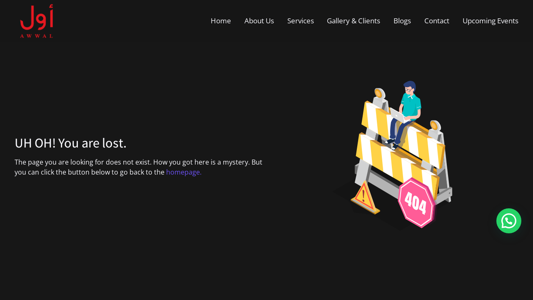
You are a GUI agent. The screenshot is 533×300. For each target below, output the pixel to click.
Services (300, 20)
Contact (436, 20)
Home (221, 20)
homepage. (184, 172)
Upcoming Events (490, 20)
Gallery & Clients (353, 20)
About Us (259, 20)
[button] (508, 220)
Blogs (402, 20)
